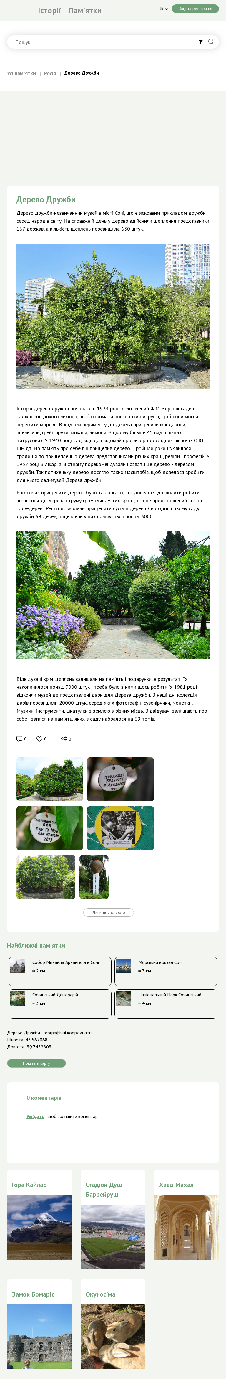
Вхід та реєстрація (195, 8)
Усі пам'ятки (21, 73)
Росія (50, 73)
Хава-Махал (176, 1184)
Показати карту (36, 1063)
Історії (49, 10)
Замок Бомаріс (33, 1294)
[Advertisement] (113, 135)
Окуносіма (100, 1294)
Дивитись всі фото (108, 912)
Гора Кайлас (29, 1184)
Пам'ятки (85, 10)
